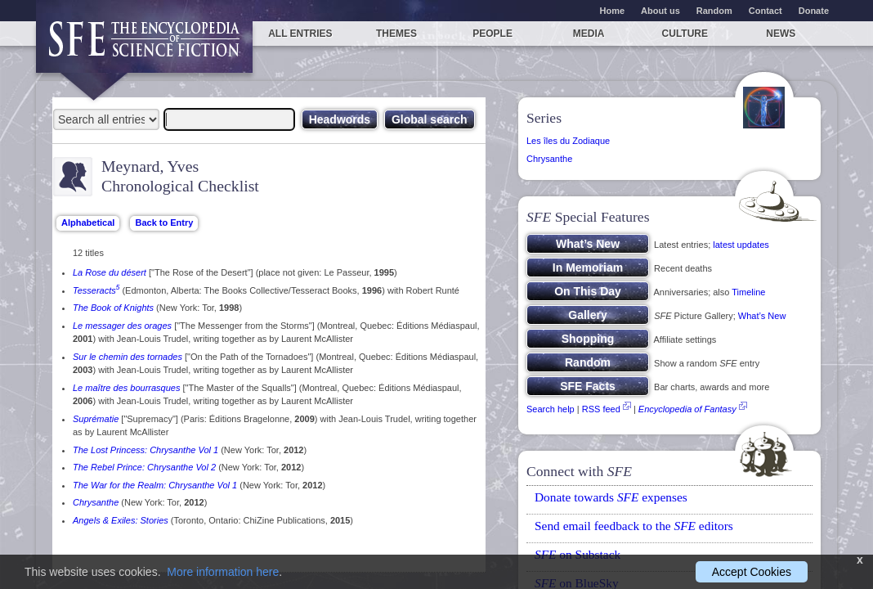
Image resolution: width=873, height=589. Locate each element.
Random (714, 11)
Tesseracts (96, 290)
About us (660, 11)
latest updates (741, 245)
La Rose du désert (109, 272)
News (780, 33)
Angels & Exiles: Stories (120, 520)
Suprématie (96, 419)
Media (589, 33)
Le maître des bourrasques (126, 388)
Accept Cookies (751, 571)
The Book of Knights (113, 307)
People (492, 33)
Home (612, 11)
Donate (814, 11)
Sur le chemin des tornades (127, 357)
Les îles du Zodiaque (568, 141)
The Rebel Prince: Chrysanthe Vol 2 (144, 467)
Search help (550, 409)
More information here (223, 571)
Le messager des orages (122, 325)
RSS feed (601, 409)
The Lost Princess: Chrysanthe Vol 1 (145, 450)
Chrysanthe (96, 502)
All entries (300, 33)
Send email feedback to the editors (634, 526)
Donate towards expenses (611, 497)
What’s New (762, 316)
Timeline (748, 292)
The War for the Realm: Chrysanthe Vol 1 (155, 485)
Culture (685, 33)
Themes (396, 33)
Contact (765, 11)
